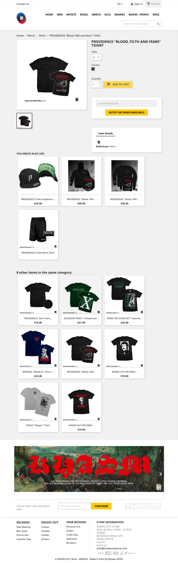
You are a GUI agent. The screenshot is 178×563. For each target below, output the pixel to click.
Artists (71, 14)
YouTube (143, 506)
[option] (89, 472)
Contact (45, 526)
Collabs (45, 535)
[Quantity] (95, 84)
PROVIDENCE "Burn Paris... (38, 318)
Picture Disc (23, 535)
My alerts (71, 542)
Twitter (135, 506)
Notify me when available (126, 112)
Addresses (71, 538)
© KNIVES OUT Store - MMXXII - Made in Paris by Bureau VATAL (89, 559)
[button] (25, 472)
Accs (108, 14)
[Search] (141, 23)
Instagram (158, 506)
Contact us (23, 4)
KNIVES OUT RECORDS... (124, 371)
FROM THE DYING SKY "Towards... (124, 318)
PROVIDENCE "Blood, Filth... (81, 199)
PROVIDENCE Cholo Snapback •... (38, 199)
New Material (24, 526)
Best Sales (22, 530)
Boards (120, 14)
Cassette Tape (24, 539)
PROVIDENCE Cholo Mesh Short (38, 252)
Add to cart (118, 84)
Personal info (73, 526)
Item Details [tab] (105, 133)
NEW (60, 14)
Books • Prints (139, 14)
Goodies (45, 530)
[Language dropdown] (120, 4)
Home (49, 14)
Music (84, 14)
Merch (96, 14)
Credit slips (72, 534)
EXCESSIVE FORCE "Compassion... (81, 318)
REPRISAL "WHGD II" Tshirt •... (38, 371)
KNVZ (156, 14)
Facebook (128, 506)
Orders (70, 530)
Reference (102, 146)
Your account (76, 522)
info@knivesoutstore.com (112, 548)
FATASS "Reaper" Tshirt (38, 425)
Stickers (45, 539)
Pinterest (150, 506)
